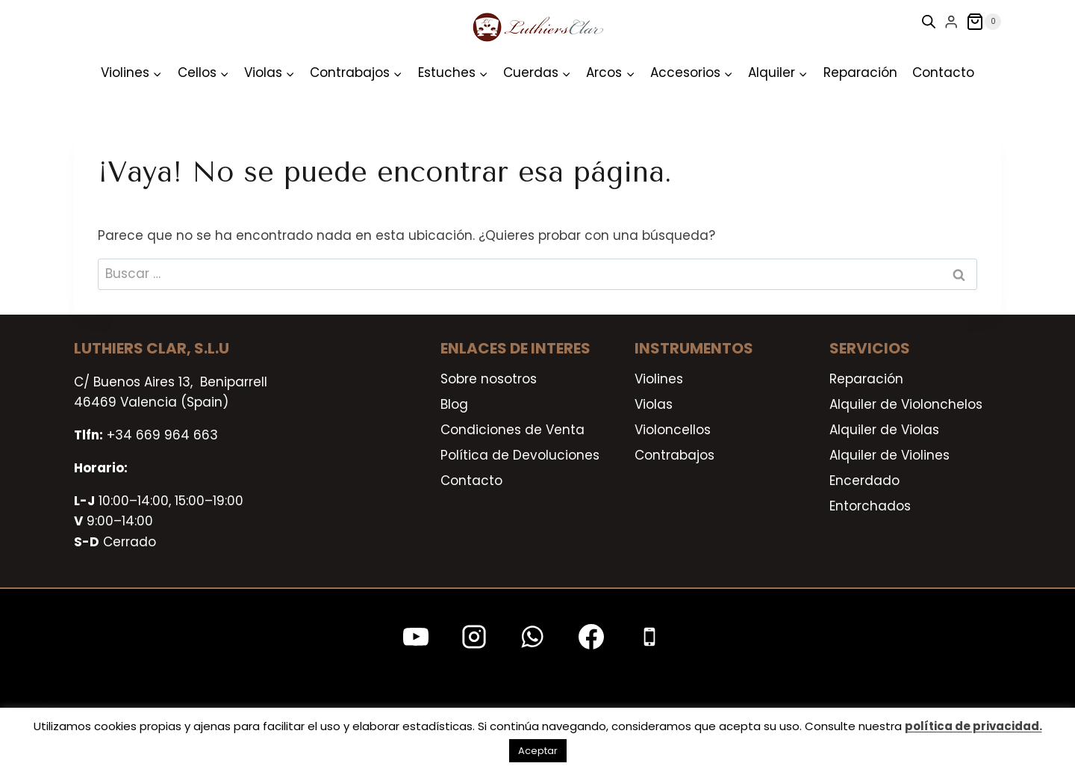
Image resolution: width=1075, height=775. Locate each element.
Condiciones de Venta (512, 430)
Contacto (943, 72)
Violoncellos (673, 430)
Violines (659, 379)
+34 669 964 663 (162, 435)
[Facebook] (591, 636)
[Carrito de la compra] (983, 22)
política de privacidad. (973, 726)
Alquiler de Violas (884, 430)
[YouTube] (415, 636)
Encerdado (864, 481)
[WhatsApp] (532, 636)
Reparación (860, 72)
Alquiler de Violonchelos (905, 404)
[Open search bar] (928, 21)
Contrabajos (674, 455)
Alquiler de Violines (889, 455)
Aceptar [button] (538, 751)
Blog (454, 404)
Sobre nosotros (488, 379)
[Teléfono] (649, 636)
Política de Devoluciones (519, 455)
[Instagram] (474, 636)
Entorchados (870, 506)
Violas (654, 404)
